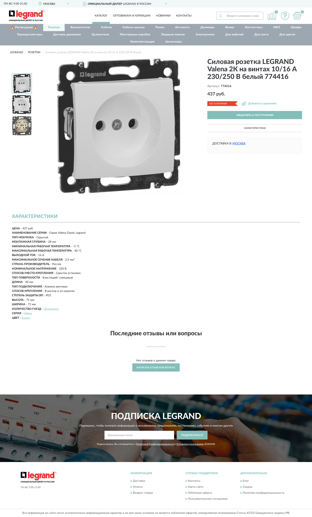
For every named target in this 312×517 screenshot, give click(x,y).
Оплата (137, 487)
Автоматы (182, 27)
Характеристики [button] (255, 128)
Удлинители (100, 34)
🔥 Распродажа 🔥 (24, 27)
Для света (261, 34)
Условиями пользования (189, 444)
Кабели (106, 27)
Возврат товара (143, 492)
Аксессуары (173, 41)
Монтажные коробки (135, 34)
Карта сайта (195, 487)
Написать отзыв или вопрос (156, 367)
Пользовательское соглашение (208, 498)
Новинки (163, 15)
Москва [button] (239, 143)
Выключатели (80, 27)
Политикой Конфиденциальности (155, 444)
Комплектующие (142, 41)
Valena (28, 313)
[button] (285, 16)
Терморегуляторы (29, 34)
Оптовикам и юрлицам (131, 15)
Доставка (139, 481)
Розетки (54, 27)
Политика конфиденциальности (263, 492)
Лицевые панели (173, 34)
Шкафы (296, 27)
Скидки (247, 487)
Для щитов (287, 34)
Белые (26, 318)
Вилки (229, 27)
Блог (246, 481)
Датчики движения (67, 34)
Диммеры (207, 27)
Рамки (159, 27)
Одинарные (51, 309)
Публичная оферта (200, 492)
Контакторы (254, 27)
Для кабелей (234, 34)
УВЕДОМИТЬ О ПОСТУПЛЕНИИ (254, 115)
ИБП (276, 27)
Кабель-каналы (134, 27)
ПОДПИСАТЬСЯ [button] (192, 435)
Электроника (205, 34)
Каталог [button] (101, 15)
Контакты (184, 15)
